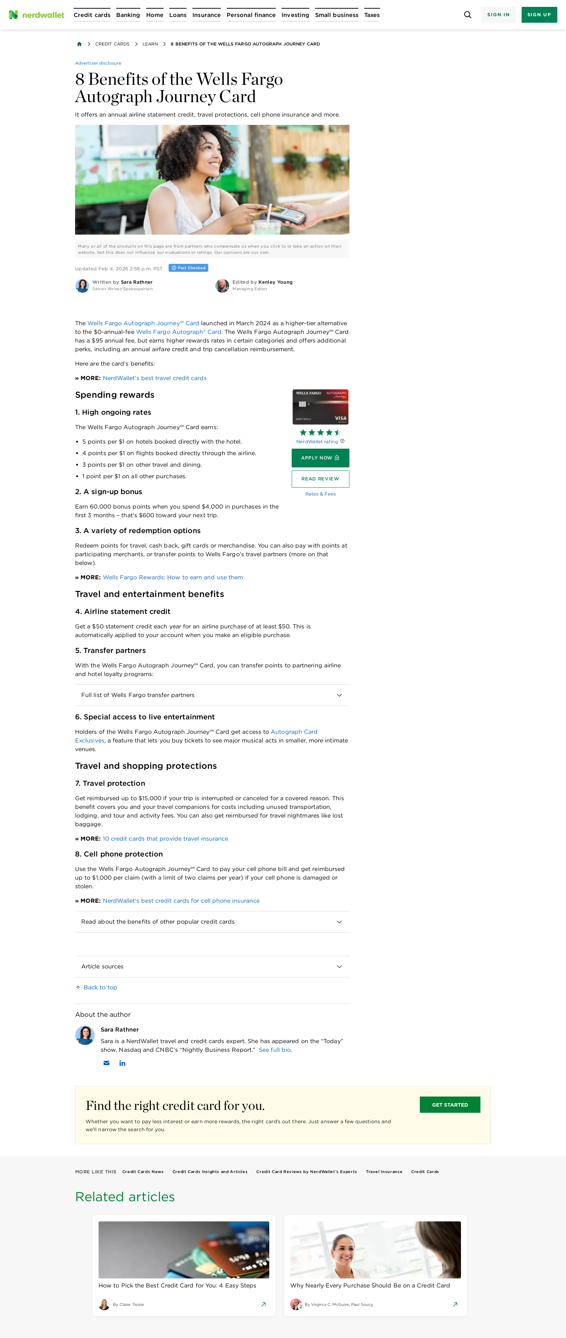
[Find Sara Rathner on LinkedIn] (122, 1063)
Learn (150, 44)
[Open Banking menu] (128, 15)
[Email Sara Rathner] (106, 1063)
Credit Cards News (143, 1171)
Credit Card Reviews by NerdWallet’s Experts (306, 1171)
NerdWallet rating (317, 441)
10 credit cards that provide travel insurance (165, 838)
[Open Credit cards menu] (92, 15)
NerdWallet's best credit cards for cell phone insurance (181, 900)
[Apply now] (320, 458)
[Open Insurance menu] (206, 15)
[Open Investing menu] (295, 15)
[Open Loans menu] (178, 15)
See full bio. (275, 1049)
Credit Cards (112, 44)
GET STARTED (450, 1105)
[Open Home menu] (155, 15)
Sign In (498, 14)
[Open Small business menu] (336, 15)
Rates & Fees (320, 494)
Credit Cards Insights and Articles (210, 1171)
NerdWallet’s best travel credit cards (155, 378)
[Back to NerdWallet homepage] (79, 44)
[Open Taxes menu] (372, 15)
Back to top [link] (100, 987)
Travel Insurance (384, 1171)
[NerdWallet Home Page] (36, 15)
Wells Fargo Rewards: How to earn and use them (173, 577)
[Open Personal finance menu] (251, 15)
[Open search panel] (468, 15)
